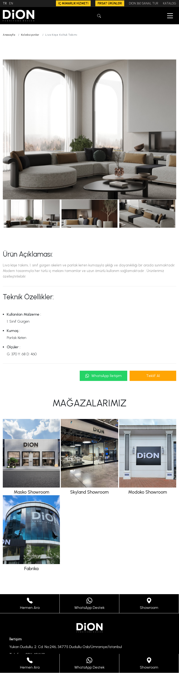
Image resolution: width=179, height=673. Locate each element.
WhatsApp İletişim (103, 375)
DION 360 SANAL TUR (143, 3)
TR (5, 3)
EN (11, 3)
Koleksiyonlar (30, 34)
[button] (99, 15)
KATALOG (169, 3)
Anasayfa (9, 34)
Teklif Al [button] (153, 375)
